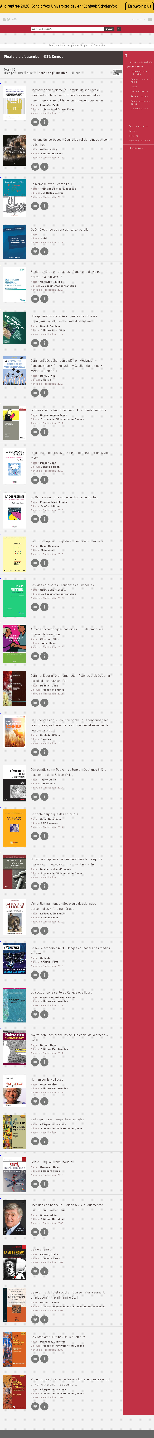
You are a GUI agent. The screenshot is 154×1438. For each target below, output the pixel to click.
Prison (134, 87)
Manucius (45, 522)
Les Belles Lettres (50, 180)
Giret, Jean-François (51, 563)
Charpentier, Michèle (51, 1081)
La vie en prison (42, 1204)
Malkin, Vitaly (47, 141)
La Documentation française (56, 272)
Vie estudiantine (139, 109)
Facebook (98, 1409)
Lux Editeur (46, 748)
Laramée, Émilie (48, 100)
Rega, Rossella (48, 519)
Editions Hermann (50, 144)
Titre (21, 73)
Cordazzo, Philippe (50, 269)
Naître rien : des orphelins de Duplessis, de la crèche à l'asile (74, 993)
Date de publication (139, 141)
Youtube (98, 1416)
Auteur (31, 73)
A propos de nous (64, 1409)
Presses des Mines (50, 661)
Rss (96, 1405)
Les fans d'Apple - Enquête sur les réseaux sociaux (67, 514)
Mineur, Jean (46, 432)
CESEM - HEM (48, 920)
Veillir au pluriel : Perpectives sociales (57, 1076)
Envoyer (109, 29)
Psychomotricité (139, 92)
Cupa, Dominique (49, 786)
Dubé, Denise (47, 1041)
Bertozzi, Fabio (48, 1257)
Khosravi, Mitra (48, 611)
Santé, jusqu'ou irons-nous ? (51, 1119)
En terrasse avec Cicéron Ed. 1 (51, 172)
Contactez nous (101, 1398)
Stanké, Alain (47, 1171)
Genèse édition (48, 435)
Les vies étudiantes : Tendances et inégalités (62, 558)
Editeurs (133, 136)
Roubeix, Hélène (48, 705)
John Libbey (47, 614)
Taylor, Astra (46, 745)
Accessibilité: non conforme (69, 1405)
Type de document (139, 126)
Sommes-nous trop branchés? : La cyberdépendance (68, 384)
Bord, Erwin (46, 352)
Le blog (97, 1401)
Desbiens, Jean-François (53, 835)
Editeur (75, 73)
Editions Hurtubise (50, 1174)
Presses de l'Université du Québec (60, 392)
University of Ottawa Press (55, 103)
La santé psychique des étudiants (54, 780)
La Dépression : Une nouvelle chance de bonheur (65, 470)
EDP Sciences (48, 789)
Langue (133, 131)
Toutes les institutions (140, 62)
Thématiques (136, 148)
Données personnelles (66, 1416)
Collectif (44, 917)
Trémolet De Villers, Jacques (55, 177)
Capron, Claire (47, 1210)
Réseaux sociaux (139, 97)
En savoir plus (139, 6)
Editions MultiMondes (52, 959)
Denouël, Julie (47, 658)
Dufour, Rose (46, 999)
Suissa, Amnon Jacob (51, 389)
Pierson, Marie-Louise (51, 475)
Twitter (97, 1413)
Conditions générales (66, 1413)
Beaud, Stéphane (49, 312)
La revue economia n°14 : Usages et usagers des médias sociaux (76, 912)
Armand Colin (48, 881)
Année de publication (53, 73)
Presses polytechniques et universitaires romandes (69, 1260)
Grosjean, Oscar (48, 1124)
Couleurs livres (49, 1127)
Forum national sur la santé (55, 956)
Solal (43, 226)
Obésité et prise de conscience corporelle (59, 218)
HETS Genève (136, 67)
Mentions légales (64, 1401)
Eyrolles (44, 355)
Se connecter (138, 20)
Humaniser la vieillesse (47, 1036)
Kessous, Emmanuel (51, 878)
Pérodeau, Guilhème (51, 1295)
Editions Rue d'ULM (51, 315)
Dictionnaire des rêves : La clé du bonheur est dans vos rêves (74, 426)
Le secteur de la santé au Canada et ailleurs (61, 951)
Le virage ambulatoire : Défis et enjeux (58, 1290)
